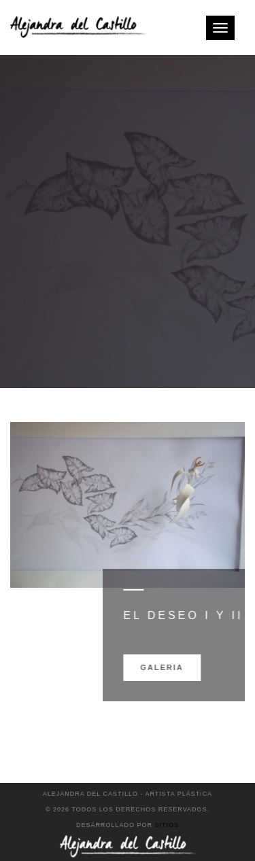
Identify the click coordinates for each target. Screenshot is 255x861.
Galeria (183, 667)
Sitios (167, 825)
